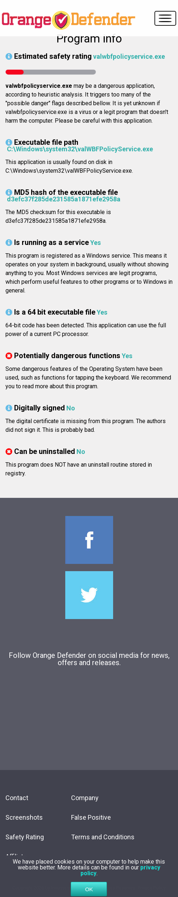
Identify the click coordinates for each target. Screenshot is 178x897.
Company (85, 798)
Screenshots (24, 817)
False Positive (91, 817)
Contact (16, 798)
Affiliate (16, 856)
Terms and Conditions (102, 837)
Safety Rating (24, 837)
